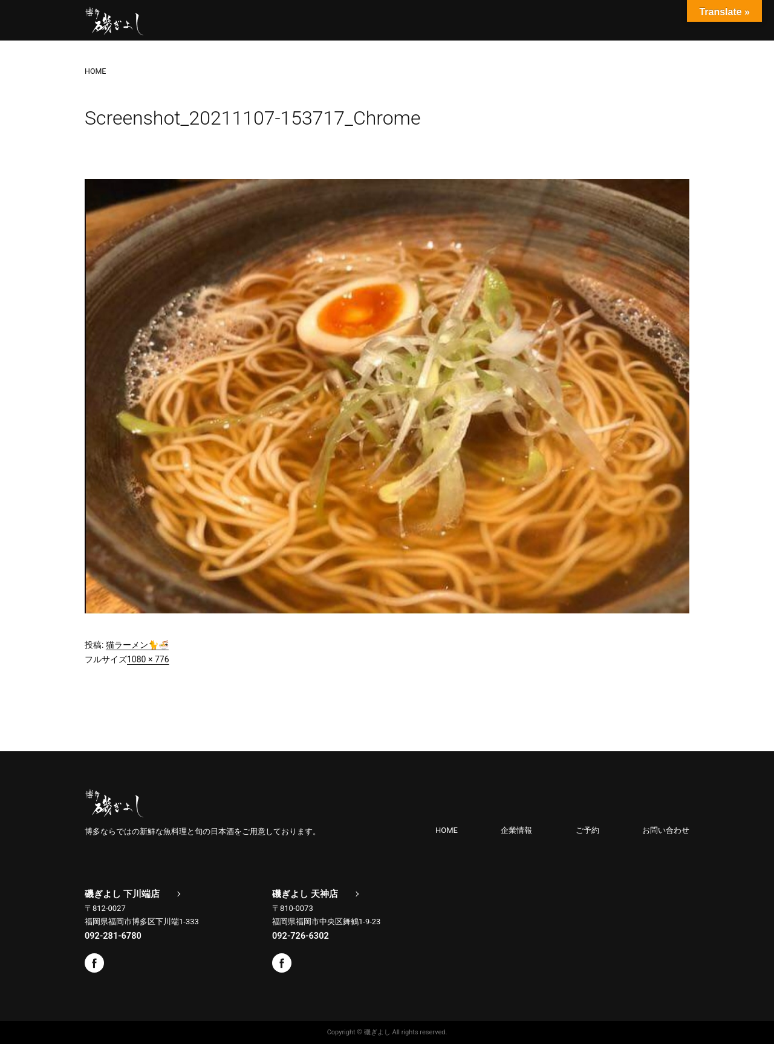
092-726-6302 (300, 935)
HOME (446, 830)
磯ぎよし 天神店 (305, 894)
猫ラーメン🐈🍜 (137, 645)
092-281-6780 (113, 935)
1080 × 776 (148, 659)
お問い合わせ (665, 830)
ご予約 (587, 830)
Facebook (94, 963)
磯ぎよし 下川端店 (122, 894)
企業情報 (516, 830)
